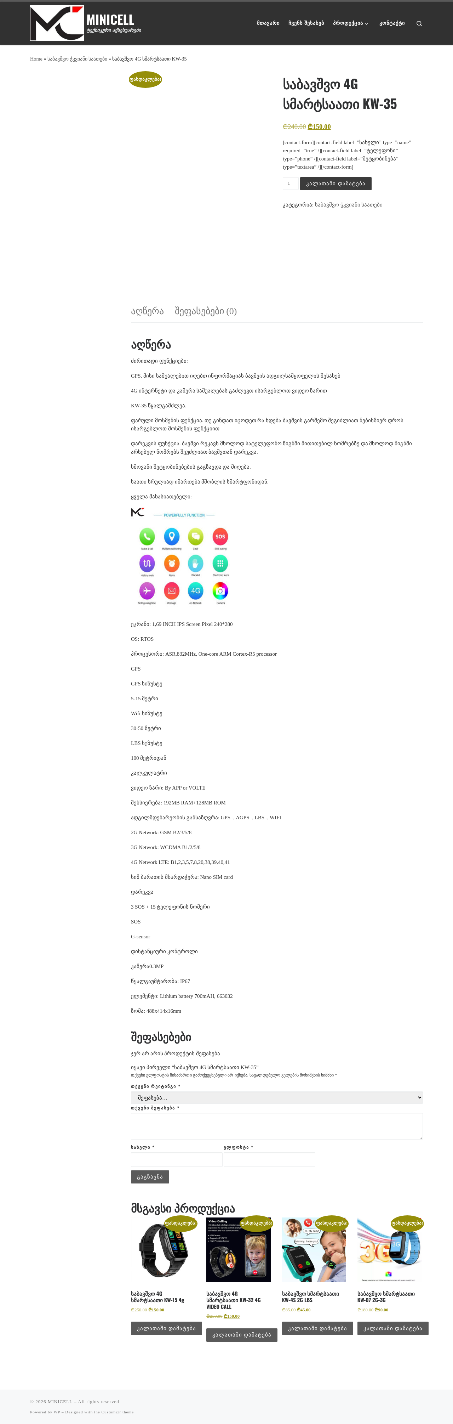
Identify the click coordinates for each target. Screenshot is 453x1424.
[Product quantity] (291, 183)
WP (57, 1412)
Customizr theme (118, 1412)
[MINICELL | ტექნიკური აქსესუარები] (57, 21)
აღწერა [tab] (147, 311)
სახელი (143, 1147)
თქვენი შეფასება (155, 1108)
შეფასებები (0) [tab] (206, 311)
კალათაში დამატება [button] (166, 1328)
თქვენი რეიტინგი (156, 1086)
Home (36, 59)
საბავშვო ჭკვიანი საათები (77, 59)
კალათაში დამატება (335, 183)
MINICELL (60, 1401)
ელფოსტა (238, 1147)
